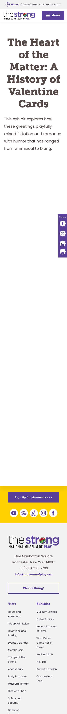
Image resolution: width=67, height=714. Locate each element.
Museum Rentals (18, 683)
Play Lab (41, 662)
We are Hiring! (33, 588)
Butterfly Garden (46, 669)
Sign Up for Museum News (33, 497)
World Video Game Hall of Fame (44, 642)
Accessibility (15, 669)
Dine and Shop (17, 691)
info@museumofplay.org (33, 574)
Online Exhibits (45, 619)
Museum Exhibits (46, 612)
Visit (12, 604)
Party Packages (17, 676)
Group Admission (18, 623)
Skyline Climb (44, 654)
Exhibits (43, 604)
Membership (15, 650)
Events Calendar (18, 642)
